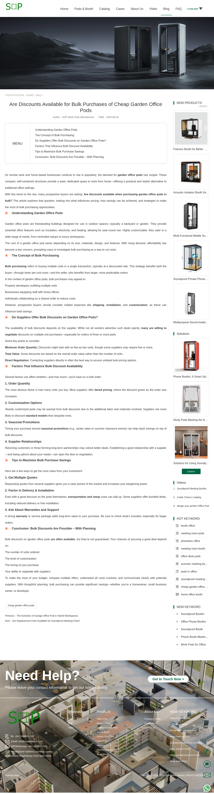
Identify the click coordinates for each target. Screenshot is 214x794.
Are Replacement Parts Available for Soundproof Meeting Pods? (46, 620)
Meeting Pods (103, 723)
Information (76, 712)
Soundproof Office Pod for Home (186, 749)
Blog (38, 95)
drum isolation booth (180, 755)
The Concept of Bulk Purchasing (54, 135)
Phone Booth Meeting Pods (193, 636)
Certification (150, 723)
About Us (151, 712)
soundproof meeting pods (192, 579)
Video (71, 727)
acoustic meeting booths (192, 563)
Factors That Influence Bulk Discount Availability (64, 146)
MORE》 (204, 106)
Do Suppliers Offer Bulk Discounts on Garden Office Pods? (70, 140)
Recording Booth (105, 750)
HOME (29, 95)
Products (103, 712)
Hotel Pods (102, 741)
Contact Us (149, 727)
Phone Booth (103, 732)
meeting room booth (190, 548)
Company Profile (152, 719)
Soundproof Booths (190, 614)
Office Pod (102, 719)
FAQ (70, 719)
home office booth (189, 594)
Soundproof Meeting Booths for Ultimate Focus (190, 490)
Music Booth (103, 754)
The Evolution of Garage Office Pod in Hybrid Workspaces (47, 615)
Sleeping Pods (104, 745)
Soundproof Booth (190, 629)
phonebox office (188, 541)
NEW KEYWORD (183, 712)
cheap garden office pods (21, 605)
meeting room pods (190, 533)
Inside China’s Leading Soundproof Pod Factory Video (189, 498)
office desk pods (188, 556)
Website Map (12, 775)
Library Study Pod (105, 736)
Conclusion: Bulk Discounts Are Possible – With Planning (69, 157)
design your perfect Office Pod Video (191, 507)
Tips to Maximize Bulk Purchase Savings (59, 151)
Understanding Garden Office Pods (56, 129)
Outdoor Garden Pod (107, 727)
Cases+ (191, 471)
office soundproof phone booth (185, 761)
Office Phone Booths (191, 621)
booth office (185, 525)
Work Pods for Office (191, 644)
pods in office (186, 571)
